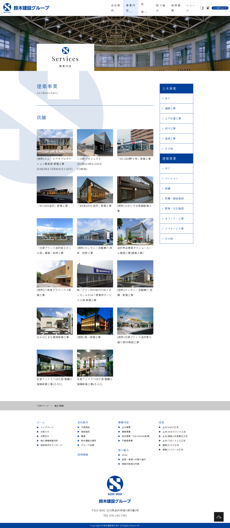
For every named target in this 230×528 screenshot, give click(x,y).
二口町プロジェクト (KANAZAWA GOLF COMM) (89, 164)
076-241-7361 (118, 515)
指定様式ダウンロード (51, 445)
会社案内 (115, 8)
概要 (83, 436)
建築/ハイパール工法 (173, 449)
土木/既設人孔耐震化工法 (175, 436)
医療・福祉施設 (174, 198)
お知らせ (45, 431)
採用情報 (175, 8)
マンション (171, 178)
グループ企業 (87, 445)
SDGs (125, 454)
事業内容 (130, 8)
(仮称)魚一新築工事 (89, 337)
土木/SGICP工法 (171, 427)
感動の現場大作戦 (130, 463)
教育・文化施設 (174, 208)
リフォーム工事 (174, 228)
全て (167, 98)
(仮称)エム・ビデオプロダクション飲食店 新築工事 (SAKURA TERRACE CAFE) (55, 164)
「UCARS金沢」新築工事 (52, 206)
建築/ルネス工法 (171, 445)
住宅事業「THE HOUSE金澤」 (136, 436)
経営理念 (85, 431)
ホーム (41, 422)
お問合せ (45, 436)
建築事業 (126, 431)
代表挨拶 (85, 427)
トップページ (47, 427)
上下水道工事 (173, 118)
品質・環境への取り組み (134, 459)
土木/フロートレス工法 (174, 440)
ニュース (189, 8)
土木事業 (126, 427)
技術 (145, 8)
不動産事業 (127, 440)
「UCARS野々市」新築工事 (134, 159)
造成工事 (170, 138)
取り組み (160, 8)
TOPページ (43, 405)
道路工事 (170, 108)
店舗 (167, 188)
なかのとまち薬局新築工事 (53, 337)
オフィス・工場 (174, 218)
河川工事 (170, 128)
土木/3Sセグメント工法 (174, 431)
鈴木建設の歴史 (88, 440)
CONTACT (220, 8)
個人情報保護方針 (49, 440)
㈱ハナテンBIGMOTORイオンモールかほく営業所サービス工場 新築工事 (94, 295)
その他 (169, 148)
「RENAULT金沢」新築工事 (94, 206)
